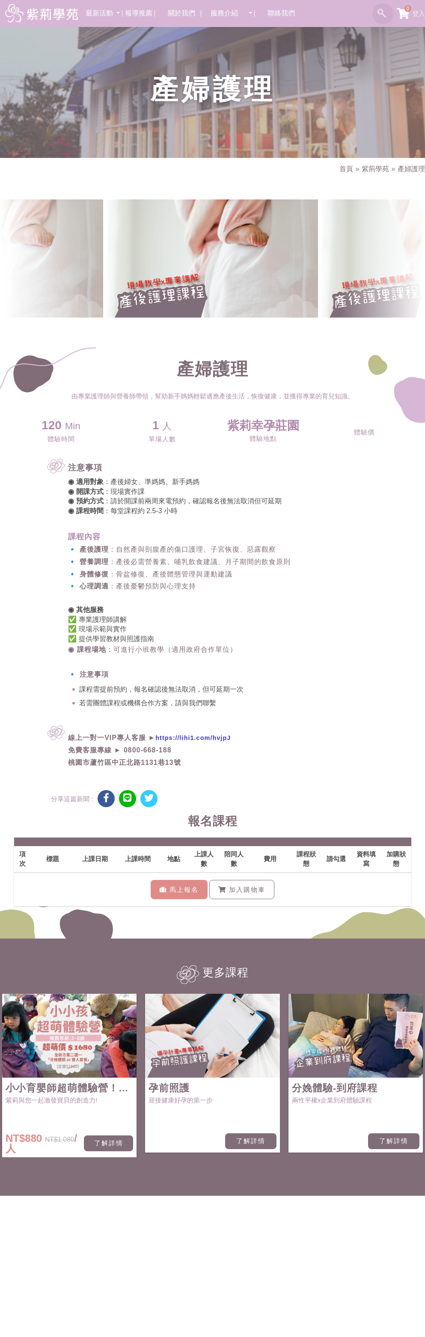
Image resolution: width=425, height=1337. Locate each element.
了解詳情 (108, 1143)
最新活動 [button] (102, 12)
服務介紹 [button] (227, 12)
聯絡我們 (283, 12)
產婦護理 (410, 169)
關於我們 (183, 12)
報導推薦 (141, 12)
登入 (418, 13)
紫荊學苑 (372, 169)
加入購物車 (241, 889)
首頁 (342, 169)
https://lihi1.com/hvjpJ (194, 738)
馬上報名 (179, 889)
